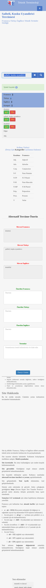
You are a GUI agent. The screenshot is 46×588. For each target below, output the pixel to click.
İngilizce (8, 102)
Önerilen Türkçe (23, 307)
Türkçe (8, 98)
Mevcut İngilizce (23, 263)
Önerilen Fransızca (23, 289)
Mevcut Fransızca (23, 227)
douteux (6, 109)
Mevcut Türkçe (23, 245)
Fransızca (8, 95)
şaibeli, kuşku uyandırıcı (12, 116)
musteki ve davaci (20, 584)
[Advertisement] (23, 47)
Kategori (8, 105)
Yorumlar (22, 344)
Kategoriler (20, 150)
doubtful (6, 124)
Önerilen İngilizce (23, 325)
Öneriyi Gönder (23, 372)
